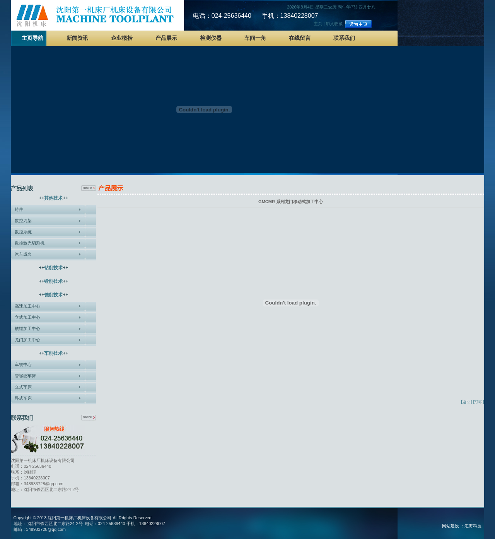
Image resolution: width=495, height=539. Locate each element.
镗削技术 (53, 281)
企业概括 (122, 38)
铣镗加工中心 (27, 328)
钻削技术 (53, 267)
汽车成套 (23, 254)
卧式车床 (23, 398)
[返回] (466, 401)
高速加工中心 (27, 306)
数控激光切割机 (29, 243)
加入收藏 (334, 23)
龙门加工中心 (27, 339)
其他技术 (53, 198)
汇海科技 (472, 526)
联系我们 (344, 38)
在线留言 (300, 38)
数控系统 (23, 231)
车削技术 (53, 353)
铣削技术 (53, 295)
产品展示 (166, 38)
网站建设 (450, 526)
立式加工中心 (27, 317)
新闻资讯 (77, 38)
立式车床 (23, 387)
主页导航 (32, 38)
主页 (318, 23)
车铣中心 (23, 364)
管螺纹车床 (25, 375)
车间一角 (255, 38)
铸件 (19, 209)
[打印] (478, 401)
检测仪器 (211, 38)
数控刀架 (23, 220)
